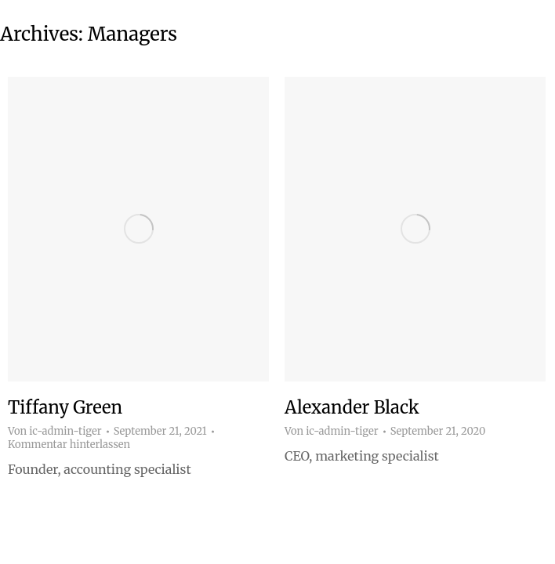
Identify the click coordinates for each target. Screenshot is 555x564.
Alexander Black (352, 407)
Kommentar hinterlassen (69, 445)
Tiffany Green (65, 407)
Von (55, 431)
